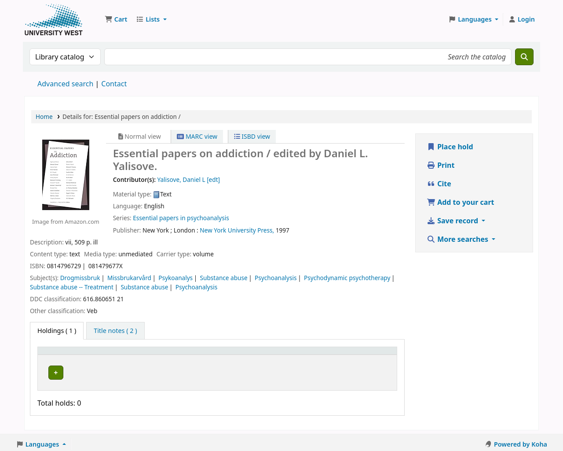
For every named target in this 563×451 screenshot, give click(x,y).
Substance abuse (224, 278)
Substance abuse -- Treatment (71, 287)
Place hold (450, 147)
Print (440, 165)
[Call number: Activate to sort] (244, 354)
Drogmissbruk (80, 278)
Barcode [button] (349, 355)
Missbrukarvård (129, 278)
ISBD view (252, 136)
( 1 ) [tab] (56, 330)
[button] (116, 19)
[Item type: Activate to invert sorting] (74, 354)
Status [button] (296, 355)
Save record (453, 221)
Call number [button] (230, 355)
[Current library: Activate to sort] (158, 354)
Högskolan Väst (136, 371)
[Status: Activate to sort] (307, 354)
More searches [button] (458, 239)
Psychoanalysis (275, 278)
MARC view (197, 136)
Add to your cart (460, 202)
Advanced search (65, 84)
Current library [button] (136, 355)
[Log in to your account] (521, 19)
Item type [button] (56, 355)
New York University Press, (237, 230)
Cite (439, 184)
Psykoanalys (175, 278)
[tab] (115, 331)
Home (44, 116)
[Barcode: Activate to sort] (365, 354)
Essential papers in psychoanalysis (181, 218)
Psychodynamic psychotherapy (347, 278)
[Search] (524, 56)
